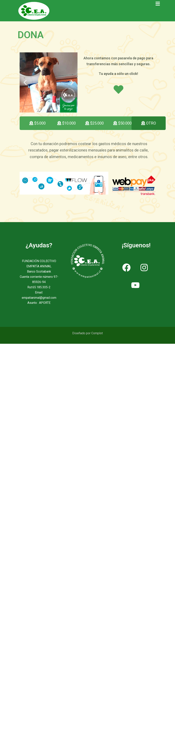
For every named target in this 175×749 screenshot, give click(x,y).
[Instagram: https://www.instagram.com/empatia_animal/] (144, 267)
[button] (25, 82)
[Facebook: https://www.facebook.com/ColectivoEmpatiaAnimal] (126, 267)
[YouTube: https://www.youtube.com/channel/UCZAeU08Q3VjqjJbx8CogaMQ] (135, 285)
